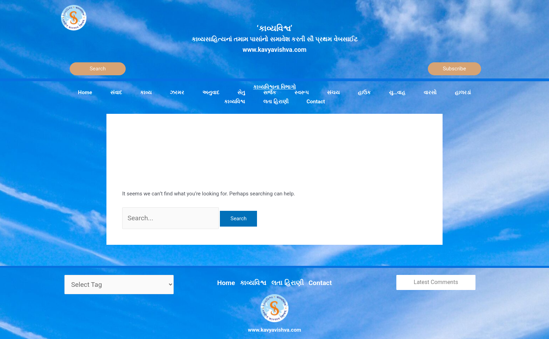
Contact (312, 274)
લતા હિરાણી (285, 274)
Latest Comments (436, 277)
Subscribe (454, 68)
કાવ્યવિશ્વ (256, 274)
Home (234, 274)
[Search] (98, 68)
